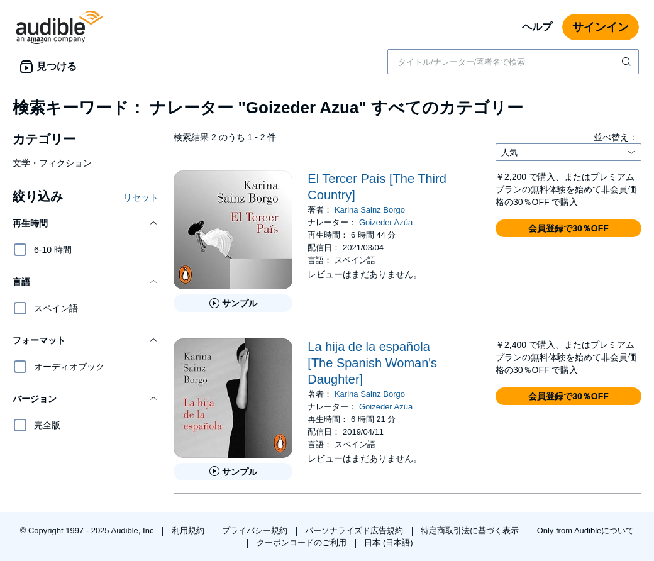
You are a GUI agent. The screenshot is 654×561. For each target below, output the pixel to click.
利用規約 (189, 530)
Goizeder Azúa (386, 222)
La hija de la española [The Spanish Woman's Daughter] (372, 363)
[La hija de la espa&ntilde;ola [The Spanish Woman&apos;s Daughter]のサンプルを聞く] (233, 471)
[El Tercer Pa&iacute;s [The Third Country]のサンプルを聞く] (233, 303)
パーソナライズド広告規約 (355, 530)
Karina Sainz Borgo (370, 209)
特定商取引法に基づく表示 (471, 530)
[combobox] (513, 61)
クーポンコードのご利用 (303, 542)
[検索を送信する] (627, 61)
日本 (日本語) (388, 542)
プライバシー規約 (256, 530)
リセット (140, 197)
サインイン (600, 27)
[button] (85, 223)
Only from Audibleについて (586, 530)
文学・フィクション (52, 163)
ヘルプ (537, 26)
